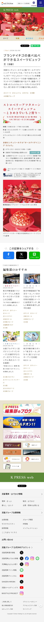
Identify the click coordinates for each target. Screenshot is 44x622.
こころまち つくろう (9, 532)
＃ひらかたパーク (8, 388)
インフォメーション (30, 528)
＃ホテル (25, 93)
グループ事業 (28, 520)
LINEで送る (34, 255)
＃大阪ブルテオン (8, 377)
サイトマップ (27, 609)
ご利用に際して (7, 602)
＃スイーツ (7, 93)
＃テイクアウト (7, 316)
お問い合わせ (7, 540)
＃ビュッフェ (16, 93)
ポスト (21, 255)
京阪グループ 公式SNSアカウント (16, 547)
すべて (6, 38)
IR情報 (25, 524)
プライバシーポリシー (30, 602)
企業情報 (5, 520)
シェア (8, 255)
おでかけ (29, 38)
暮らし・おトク (7, 505)
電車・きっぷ (7, 501)
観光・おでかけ (28, 501)
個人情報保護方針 (7, 605)
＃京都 (32, 93)
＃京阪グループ (9, 96)
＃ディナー (13, 310)
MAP (35, 152)
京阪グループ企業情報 (23, 3)
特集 (18, 38)
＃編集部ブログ (8, 325)
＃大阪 (5, 328)
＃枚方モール (7, 319)
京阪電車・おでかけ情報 (12, 494)
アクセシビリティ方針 (30, 605)
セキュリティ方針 (7, 609)
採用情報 (5, 528)
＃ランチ (6, 310)
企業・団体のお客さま (31, 505)
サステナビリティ (8, 524)
